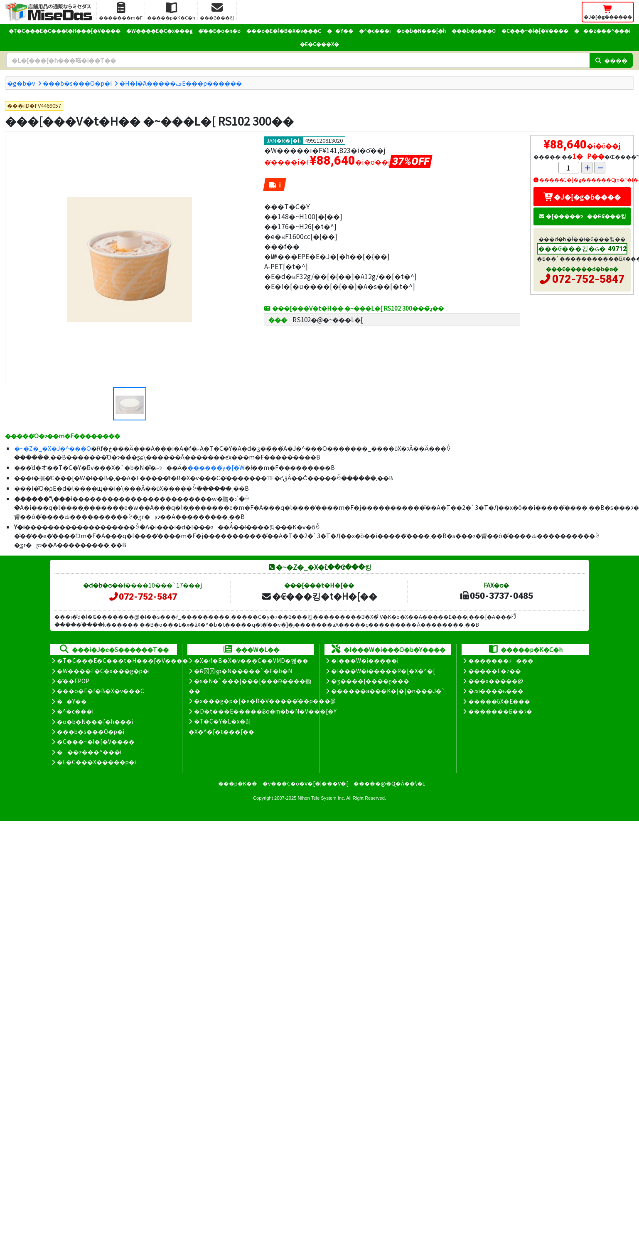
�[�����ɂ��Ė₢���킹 (582, 216)
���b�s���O (474, 30)
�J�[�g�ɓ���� (582, 197)
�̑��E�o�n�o (219, 30)
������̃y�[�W (216, 467)
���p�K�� (237, 783)
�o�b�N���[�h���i (95, 721)
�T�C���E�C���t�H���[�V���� (64, 30)
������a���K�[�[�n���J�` (388, 691)
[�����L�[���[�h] (298, 60)
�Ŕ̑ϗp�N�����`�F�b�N (243, 671)
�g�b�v (21, 83)
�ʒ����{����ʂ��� (370, 681)
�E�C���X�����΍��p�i (96, 762)
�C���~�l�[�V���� (534, 30)
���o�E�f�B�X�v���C (283, 30)
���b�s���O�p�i (77, 83)
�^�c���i (375, 30)
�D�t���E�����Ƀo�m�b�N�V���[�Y (265, 711)
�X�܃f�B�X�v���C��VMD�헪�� (251, 660)
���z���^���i (602, 30)
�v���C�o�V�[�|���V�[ (305, 783)
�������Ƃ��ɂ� (500, 711)
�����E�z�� (494, 671)
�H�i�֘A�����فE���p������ (180, 83)
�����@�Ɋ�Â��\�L (389, 783)
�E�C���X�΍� (319, 43)
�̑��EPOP (73, 681)
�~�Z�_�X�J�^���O (52, 448)
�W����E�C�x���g (159, 30)
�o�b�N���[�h (421, 30)
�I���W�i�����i (364, 660)
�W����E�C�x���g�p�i (103, 671)
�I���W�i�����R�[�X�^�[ (383, 671)
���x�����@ (495, 681)
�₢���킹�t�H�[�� (319, 596)
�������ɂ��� (500, 660)
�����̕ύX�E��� (499, 701)
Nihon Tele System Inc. (321, 797)
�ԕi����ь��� (495, 691)
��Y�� (340, 30)
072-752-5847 (588, 279)
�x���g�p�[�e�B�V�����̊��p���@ (265, 701)
